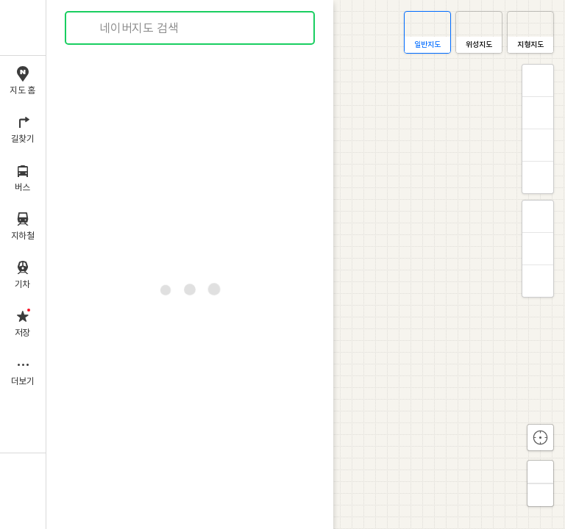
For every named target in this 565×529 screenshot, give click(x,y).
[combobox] (190, 27)
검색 (87, 28)
